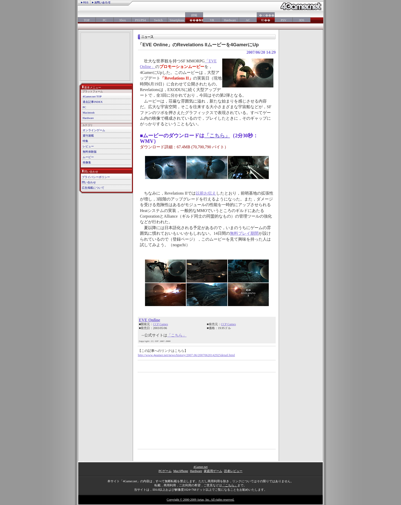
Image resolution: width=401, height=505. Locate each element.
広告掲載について (93, 187)
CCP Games (160, 324)
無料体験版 (90, 151)
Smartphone (176, 20)
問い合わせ (89, 182)
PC (105, 20)
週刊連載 (88, 135)
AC (248, 20)
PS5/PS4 (140, 20)
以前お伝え (206, 193)
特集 (85, 140)
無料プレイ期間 (244, 233)
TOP (87, 20)
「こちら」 (217, 135)
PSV (283, 20)
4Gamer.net (200, 467)
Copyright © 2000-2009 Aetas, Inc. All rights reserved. (200, 499)
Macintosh (88, 112)
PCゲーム (165, 471)
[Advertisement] (105, 57)
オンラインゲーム (94, 130)
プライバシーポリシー (96, 176)
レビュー (88, 146)
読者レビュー (233, 471)
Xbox (122, 20)
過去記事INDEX (93, 101)
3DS (301, 20)
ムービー (88, 157)
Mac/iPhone (180, 471)
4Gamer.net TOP (92, 96)
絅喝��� (194, 18)
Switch (158, 20)
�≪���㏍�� (265, 18)
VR (212, 20)
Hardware (230, 20)
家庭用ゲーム (213, 471)
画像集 (87, 162)
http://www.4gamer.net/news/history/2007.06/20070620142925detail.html (186, 355)
